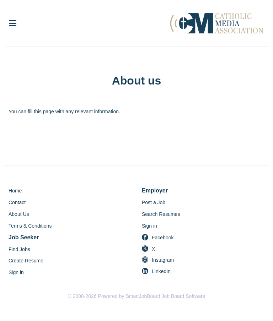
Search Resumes (161, 214)
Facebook (162, 237)
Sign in (149, 226)
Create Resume (26, 260)
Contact (17, 202)
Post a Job (153, 202)
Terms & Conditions (30, 226)
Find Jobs (19, 249)
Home (15, 191)
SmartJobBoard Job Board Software (165, 296)
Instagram (163, 260)
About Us (19, 214)
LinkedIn (161, 271)
